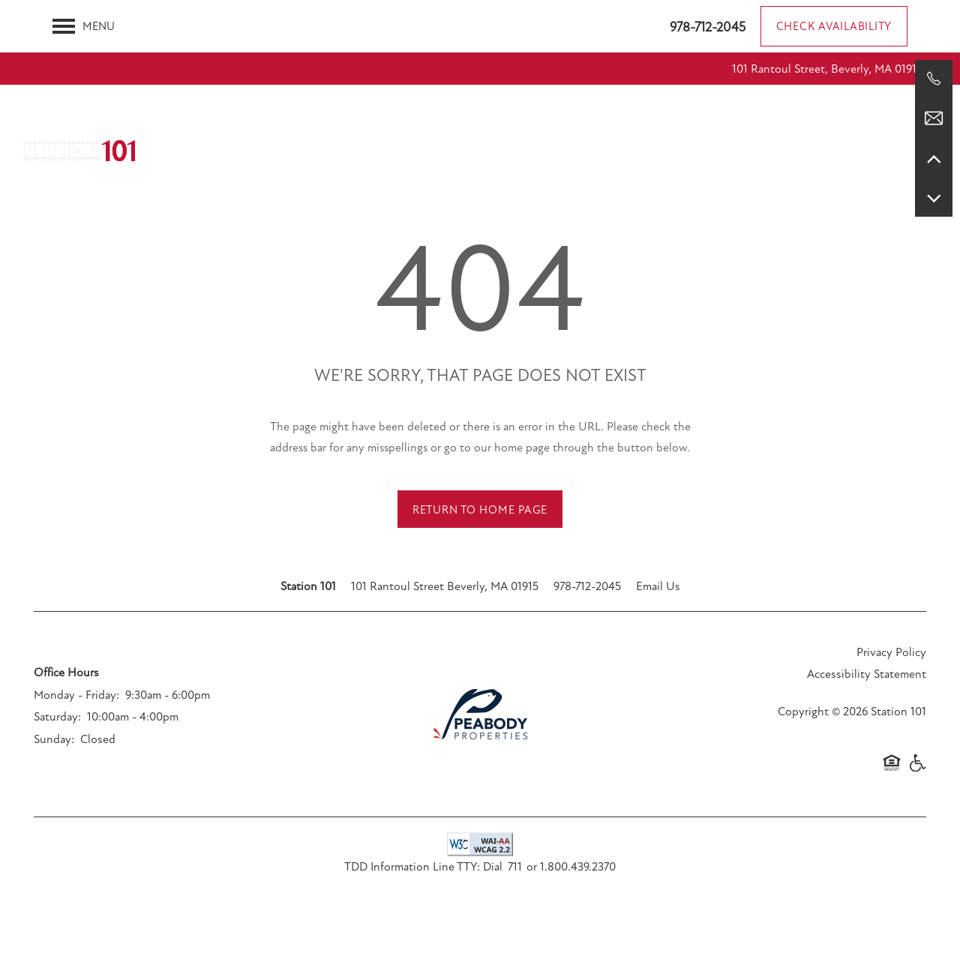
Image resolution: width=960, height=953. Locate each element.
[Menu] (83, 26)
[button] (834, 26)
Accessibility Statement (866, 674)
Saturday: (57, 716)
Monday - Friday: (76, 695)
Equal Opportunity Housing (892, 770)
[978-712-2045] (933, 78)
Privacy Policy (891, 652)
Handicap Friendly (917, 770)
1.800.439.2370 (578, 866)
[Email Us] (933, 118)
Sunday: (54, 739)
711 (515, 866)
